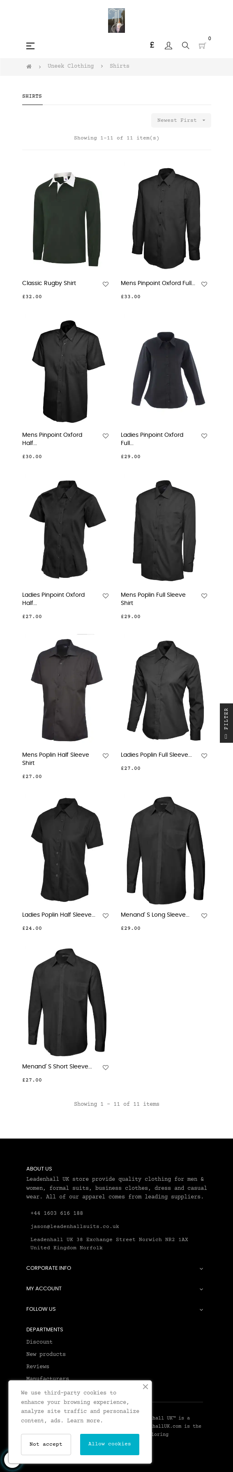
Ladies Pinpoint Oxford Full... (152, 439)
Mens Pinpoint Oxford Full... (158, 283)
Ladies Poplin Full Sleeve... (156, 755)
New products (46, 1354)
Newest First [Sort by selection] (184, 120)
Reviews (37, 1367)
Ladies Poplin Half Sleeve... (58, 915)
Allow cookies (109, 1444)
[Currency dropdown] (152, 45)
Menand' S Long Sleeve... (155, 915)
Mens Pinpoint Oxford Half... (52, 439)
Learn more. (85, 1421)
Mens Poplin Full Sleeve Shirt (153, 599)
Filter (226, 725)
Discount (39, 1342)
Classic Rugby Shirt (49, 283)
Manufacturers (47, 1379)
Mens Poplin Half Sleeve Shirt (55, 759)
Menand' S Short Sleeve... (57, 1067)
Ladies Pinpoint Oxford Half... (53, 599)
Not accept (46, 1444)
